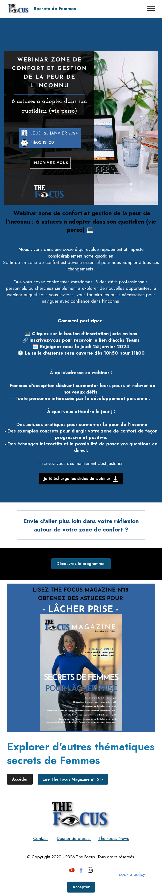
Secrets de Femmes (54, 8)
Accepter (81, 886)
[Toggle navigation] (151, 8)
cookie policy (132, 873)
